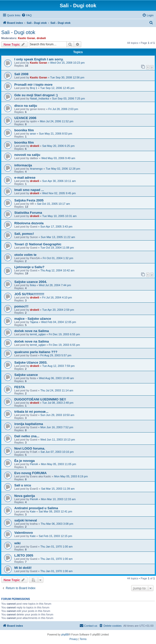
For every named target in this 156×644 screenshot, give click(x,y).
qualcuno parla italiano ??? (35, 352)
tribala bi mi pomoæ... (31, 411)
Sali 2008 (21, 74)
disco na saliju (25, 106)
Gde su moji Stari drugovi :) (36, 95)
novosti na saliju (27, 155)
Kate (33, 511)
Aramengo (36, 168)
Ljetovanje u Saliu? (29, 267)
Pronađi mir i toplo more (33, 84)
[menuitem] (27, 15)
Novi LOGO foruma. (29, 448)
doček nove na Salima (31, 331)
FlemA (34, 464)
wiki (17, 543)
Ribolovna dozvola (29, 223)
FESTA (19, 387)
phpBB (65, 634)
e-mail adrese (24, 177)
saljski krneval (25, 520)
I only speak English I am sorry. (38, 59)
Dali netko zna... (26, 436)
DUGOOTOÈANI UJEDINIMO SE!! (40, 399)
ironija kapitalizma (28, 424)
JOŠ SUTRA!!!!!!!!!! (29, 294)
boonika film (24, 130)
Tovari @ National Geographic (37, 244)
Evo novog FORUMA (30, 473)
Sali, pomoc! (24, 234)
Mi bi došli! (23, 568)
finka (33, 285)
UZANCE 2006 (25, 118)
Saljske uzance (26, 375)
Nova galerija (24, 496)
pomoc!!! (21, 306)
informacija (23, 165)
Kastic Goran (26, 38)
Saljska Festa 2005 (29, 200)
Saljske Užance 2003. (30, 362)
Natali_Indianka (39, 98)
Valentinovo (23, 532)
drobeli (41, 38)
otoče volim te (25, 255)
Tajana (34, 322)
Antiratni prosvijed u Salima (36, 508)
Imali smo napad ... (29, 190)
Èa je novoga (24, 461)
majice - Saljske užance (32, 318)
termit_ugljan (38, 334)
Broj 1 (33, 87)
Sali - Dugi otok (18, 32)
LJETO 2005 (23, 555)
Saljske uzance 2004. (30, 282)
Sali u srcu (22, 485)
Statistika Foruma (28, 212)
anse (33, 133)
